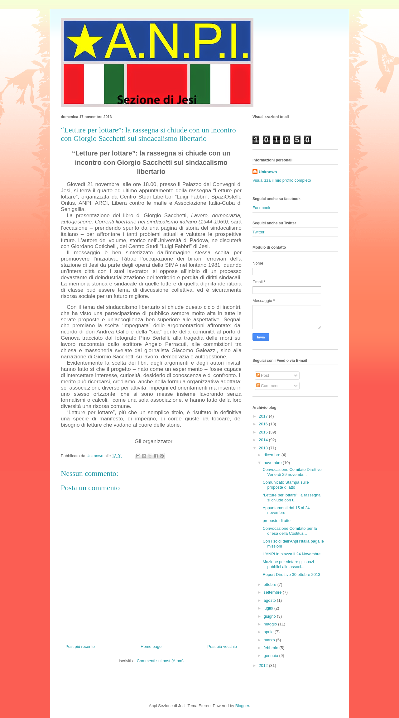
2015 (264, 432)
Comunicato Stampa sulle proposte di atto (285, 485)
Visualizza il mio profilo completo (281, 180)
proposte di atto (276, 520)
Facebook (261, 207)
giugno (270, 616)
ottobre (270, 584)
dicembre (272, 454)
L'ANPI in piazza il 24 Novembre (291, 554)
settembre (273, 592)
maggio (271, 624)
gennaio (271, 655)
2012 (264, 665)
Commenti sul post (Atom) (160, 660)
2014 (264, 440)
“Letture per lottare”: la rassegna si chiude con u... (291, 497)
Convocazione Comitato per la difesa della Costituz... (289, 531)
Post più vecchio (222, 646)
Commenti (268, 385)
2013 (264, 448)
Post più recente (80, 646)
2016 (264, 424)
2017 (264, 416)
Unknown (268, 172)
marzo (270, 640)
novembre (273, 462)
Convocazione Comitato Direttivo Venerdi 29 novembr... (291, 472)
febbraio (272, 647)
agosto (270, 600)
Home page (151, 646)
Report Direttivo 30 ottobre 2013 (291, 574)
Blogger (242, 705)
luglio (269, 608)
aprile (269, 631)
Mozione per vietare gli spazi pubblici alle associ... (288, 564)
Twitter (258, 232)
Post (262, 375)
